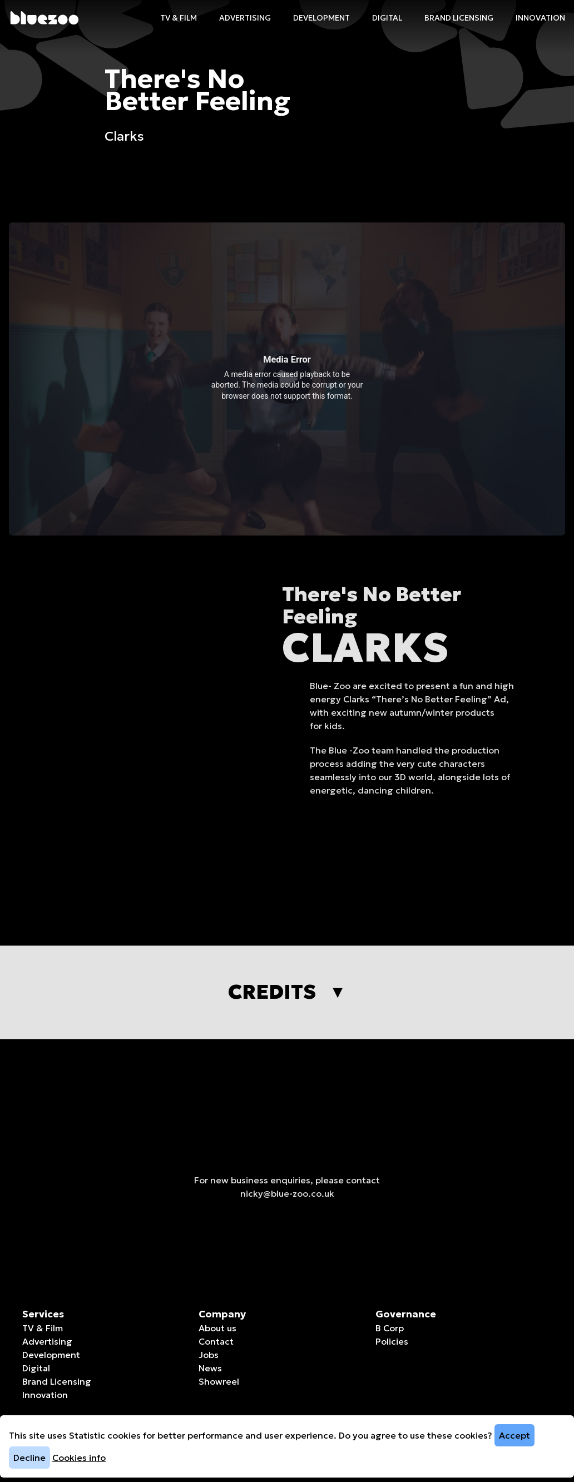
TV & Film (178, 18)
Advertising (245, 18)
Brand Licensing (458, 18)
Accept (514, 1435)
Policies (391, 1341)
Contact (216, 1341)
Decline (29, 1457)
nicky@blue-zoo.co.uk (287, 1204)
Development (321, 18)
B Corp (389, 1328)
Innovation (540, 18)
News (210, 1368)
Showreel (219, 1381)
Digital (387, 18)
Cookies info (79, 1457)
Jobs (209, 1354)
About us (217, 1328)
